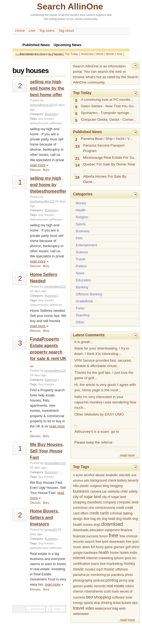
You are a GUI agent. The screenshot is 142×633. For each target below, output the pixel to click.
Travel (80, 259)
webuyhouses (39, 123)
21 (77, 158)
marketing (114, 564)
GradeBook (84, 301)
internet (79, 558)
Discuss (35, 169)
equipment (112, 530)
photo (129, 575)
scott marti (111, 591)
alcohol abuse (94, 475)
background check (103, 480)
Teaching (83, 315)
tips (135, 603)
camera (95, 491)
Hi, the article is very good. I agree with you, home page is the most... (105, 387)
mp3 (99, 569)
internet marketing (99, 558)
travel (78, 608)
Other (80, 322)
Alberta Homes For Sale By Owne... (104, 179)
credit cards (99, 513)
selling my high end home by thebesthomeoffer (48, 184)
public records (95, 586)
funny (100, 547)
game (109, 547)
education (97, 530)
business (81, 491)
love (103, 564)
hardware (91, 553)
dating (128, 513)
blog (106, 486)
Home (19, 31)
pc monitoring (95, 575)
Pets (79, 238)
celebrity (113, 491)
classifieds (94, 502)
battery (122, 480)
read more (37, 165)
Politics (81, 266)
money (129, 563)
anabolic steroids (118, 475)
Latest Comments (89, 335)
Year (119, 54)
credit (120, 508)
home (114, 553)
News (80, 273)
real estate (115, 586)
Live (32, 31)
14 (77, 165)
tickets (126, 603)
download (112, 524)
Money (81, 203)
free (113, 535)
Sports (81, 224)
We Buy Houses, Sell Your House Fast (46, 451)
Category (36, 114)
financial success (85, 536)
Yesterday (87, 54)
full (93, 547)
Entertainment (86, 245)
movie (78, 569)
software (118, 597)
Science (82, 252)
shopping (102, 597)
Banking (82, 287)
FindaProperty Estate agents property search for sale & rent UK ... (48, 352)
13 (77, 146)
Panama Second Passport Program (104, 148)
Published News (87, 132)
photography (83, 580)
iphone (119, 558)
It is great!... (83, 342)
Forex (80, 308)
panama (79, 575)
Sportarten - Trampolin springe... (106, 113)
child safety (129, 491)
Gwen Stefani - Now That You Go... (108, 106)
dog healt (108, 519)
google (78, 553)
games (119, 547)
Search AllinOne (70, 6)
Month (110, 54)
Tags (33, 118)
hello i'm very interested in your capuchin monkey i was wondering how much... (105, 402)
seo (89, 596)
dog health (124, 519)
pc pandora (115, 575)
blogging (116, 486)
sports (88, 603)
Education (83, 280)
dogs (97, 525)
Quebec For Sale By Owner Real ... (109, 167)
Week (100, 54)
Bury (46, 169)
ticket (117, 603)
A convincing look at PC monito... (107, 100)
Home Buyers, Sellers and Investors (44, 517)
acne (79, 475)
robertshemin (93, 591)
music (109, 569)
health (104, 552)
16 (77, 177)
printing (111, 580)
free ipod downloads (110, 542)
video (89, 608)
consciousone (105, 508)
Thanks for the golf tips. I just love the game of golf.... (104, 375)
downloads (81, 530)
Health (81, 210)
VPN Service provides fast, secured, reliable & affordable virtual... (103, 363)
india (133, 553)
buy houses (46, 118)
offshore (121, 569)
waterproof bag (106, 608)
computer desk (128, 502)
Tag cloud (66, 31)
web (122, 608)
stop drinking (103, 603)
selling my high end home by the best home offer (47, 88)
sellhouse (55, 123)
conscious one (83, 508)
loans (95, 564)
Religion (82, 217)
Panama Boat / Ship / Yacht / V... (107, 139)
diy (99, 519)
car (104, 491)
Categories (83, 194)
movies (90, 569)
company (109, 502)
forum (103, 536)
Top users (47, 31)
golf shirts (132, 547)
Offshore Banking (89, 294)
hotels (124, 553)
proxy (123, 580)
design (78, 519)
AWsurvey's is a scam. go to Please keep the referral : (96, 437)
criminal (116, 513)
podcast (99, 580)
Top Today (71, 54)
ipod (128, 558)
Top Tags (81, 467)
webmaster (81, 614)
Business (51, 114)
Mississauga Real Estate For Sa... (110, 157)
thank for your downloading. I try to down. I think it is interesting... (101, 351)
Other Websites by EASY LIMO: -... (99, 419)
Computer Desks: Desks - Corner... (108, 119)
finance (126, 530)
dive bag (90, 519)
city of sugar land (87, 497)
